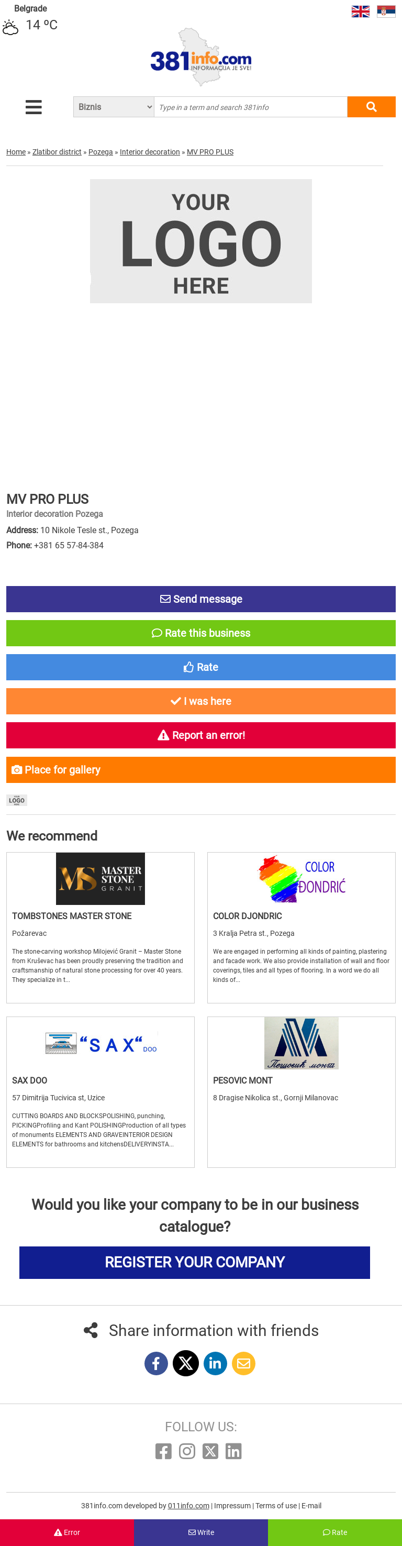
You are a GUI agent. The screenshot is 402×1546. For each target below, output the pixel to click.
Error (67, 1532)
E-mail (311, 1505)
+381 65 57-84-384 (69, 545)
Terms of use (276, 1505)
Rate (335, 1532)
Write (201, 1532)
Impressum (233, 1505)
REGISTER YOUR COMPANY (195, 1262)
